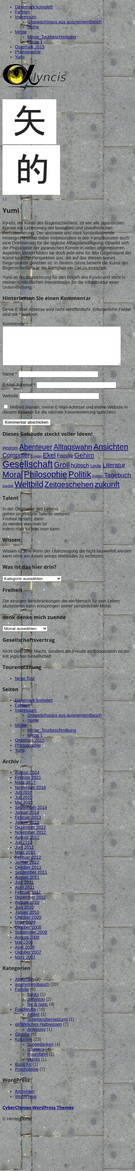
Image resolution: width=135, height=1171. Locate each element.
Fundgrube (25, 1016)
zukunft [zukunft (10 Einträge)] (107, 492)
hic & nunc (37, 1011)
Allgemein (24, 986)
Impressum (25, 16)
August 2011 (27, 884)
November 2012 (30, 839)
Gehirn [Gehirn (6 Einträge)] (84, 462)
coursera (35, 1056)
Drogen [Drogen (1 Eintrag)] (36, 463)
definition (36, 1006)
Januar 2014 (27, 819)
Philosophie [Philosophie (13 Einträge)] (45, 482)
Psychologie (27, 1076)
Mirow (20, 31)
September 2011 (31, 879)
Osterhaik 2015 (29, 46)
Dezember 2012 (30, 834)
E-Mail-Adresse (18, 392)
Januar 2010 (27, 919)
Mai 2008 (24, 949)
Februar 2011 (28, 899)
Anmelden (25, 1098)
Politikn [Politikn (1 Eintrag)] (97, 483)
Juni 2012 (24, 854)
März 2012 (25, 859)
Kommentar (15, 323)
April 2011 (25, 894)
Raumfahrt (37, 1061)
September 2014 (31, 814)
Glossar (22, 1041)
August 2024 (27, 779)
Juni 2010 (24, 914)
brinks (33, 1001)
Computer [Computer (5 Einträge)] (16, 462)
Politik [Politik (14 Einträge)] (79, 482)
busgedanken (40, 1051)
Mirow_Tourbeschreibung (51, 36)
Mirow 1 (35, 41)
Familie (22, 996)
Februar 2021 (28, 784)
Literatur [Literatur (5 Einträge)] (114, 472)
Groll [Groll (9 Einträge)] (62, 472)
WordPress (25, 1103)
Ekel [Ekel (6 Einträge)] (49, 462)
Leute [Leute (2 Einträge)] (96, 473)
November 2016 (30, 794)
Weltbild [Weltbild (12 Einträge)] (29, 491)
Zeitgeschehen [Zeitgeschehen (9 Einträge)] (68, 492)
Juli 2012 (23, 849)
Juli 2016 (23, 799)
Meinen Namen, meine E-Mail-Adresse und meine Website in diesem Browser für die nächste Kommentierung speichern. (65, 417)
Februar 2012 (28, 864)
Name (9, 381)
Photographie (28, 51)
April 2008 (25, 954)
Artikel (33, 1021)
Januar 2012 (27, 869)
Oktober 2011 (28, 874)
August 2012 (27, 844)
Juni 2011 (24, 889)
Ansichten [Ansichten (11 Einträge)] (110, 454)
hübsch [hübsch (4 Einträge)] (80, 473)
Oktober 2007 (28, 959)
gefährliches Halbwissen (38, 1031)
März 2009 (25, 929)
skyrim (33, 1066)
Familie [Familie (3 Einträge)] (65, 463)
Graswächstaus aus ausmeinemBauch (64, 21)
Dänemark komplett (34, 6)
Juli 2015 (23, 804)
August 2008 (27, 944)
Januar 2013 (27, 829)
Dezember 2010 (30, 904)
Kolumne (23, 1046)
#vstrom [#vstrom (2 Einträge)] (10, 455)
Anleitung (36, 1036)
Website (10, 403)
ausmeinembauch (32, 991)
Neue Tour (25, 685)
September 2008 (31, 939)
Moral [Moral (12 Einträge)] (12, 482)
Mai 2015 (24, 809)
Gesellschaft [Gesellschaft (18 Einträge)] (27, 471)
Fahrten (22, 11)
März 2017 (25, 789)
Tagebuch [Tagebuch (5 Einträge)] (117, 482)
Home (33, 26)
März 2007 (25, 964)
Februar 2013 (28, 824)
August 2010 (27, 909)
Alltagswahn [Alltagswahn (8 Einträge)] (73, 454)
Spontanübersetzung (47, 1026)
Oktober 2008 (28, 934)
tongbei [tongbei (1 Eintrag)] (7, 493)
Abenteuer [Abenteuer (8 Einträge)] (35, 454)
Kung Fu (23, 1071)
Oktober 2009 (28, 924)
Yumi (20, 56)
